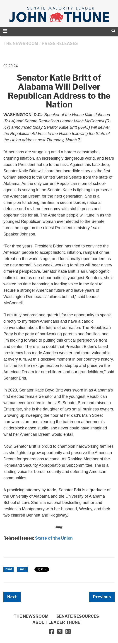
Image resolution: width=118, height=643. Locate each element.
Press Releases (60, 43)
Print (8, 569)
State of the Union (54, 538)
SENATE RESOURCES (77, 616)
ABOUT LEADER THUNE (56, 622)
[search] (113, 31)
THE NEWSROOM (20, 43)
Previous (102, 596)
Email (22, 569)
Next (12, 596)
